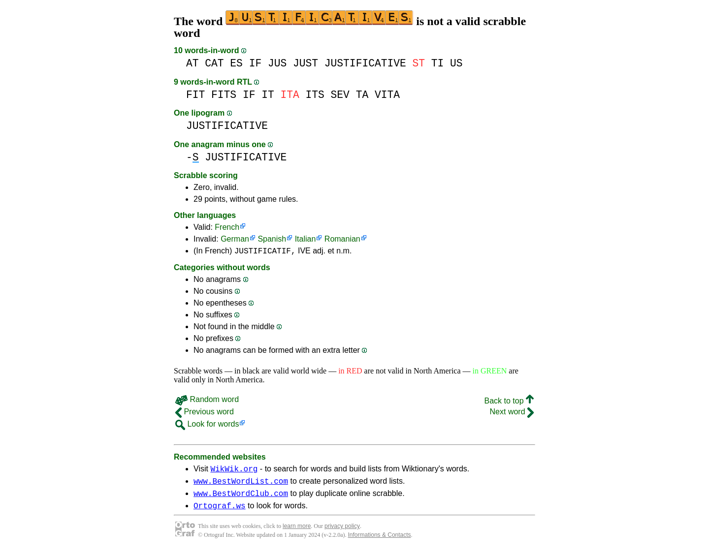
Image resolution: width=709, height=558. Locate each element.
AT (192, 63)
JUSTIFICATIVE (365, 63)
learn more (297, 533)
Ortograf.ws (219, 512)
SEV (340, 95)
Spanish (272, 239)
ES (236, 63)
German (235, 239)
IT (267, 95)
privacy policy (342, 533)
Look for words (207, 425)
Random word (207, 401)
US (456, 63)
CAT (214, 63)
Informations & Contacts (379, 542)
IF (255, 63)
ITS (315, 95)
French (227, 227)
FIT (195, 95)
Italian (305, 239)
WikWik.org (234, 471)
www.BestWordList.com (240, 485)
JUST (305, 63)
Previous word (204, 413)
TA (362, 95)
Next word (512, 413)
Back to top (509, 402)
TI (437, 63)
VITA (387, 95)
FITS (223, 95)
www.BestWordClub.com (240, 499)
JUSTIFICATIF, (265, 252)
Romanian (342, 239)
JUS (277, 63)
